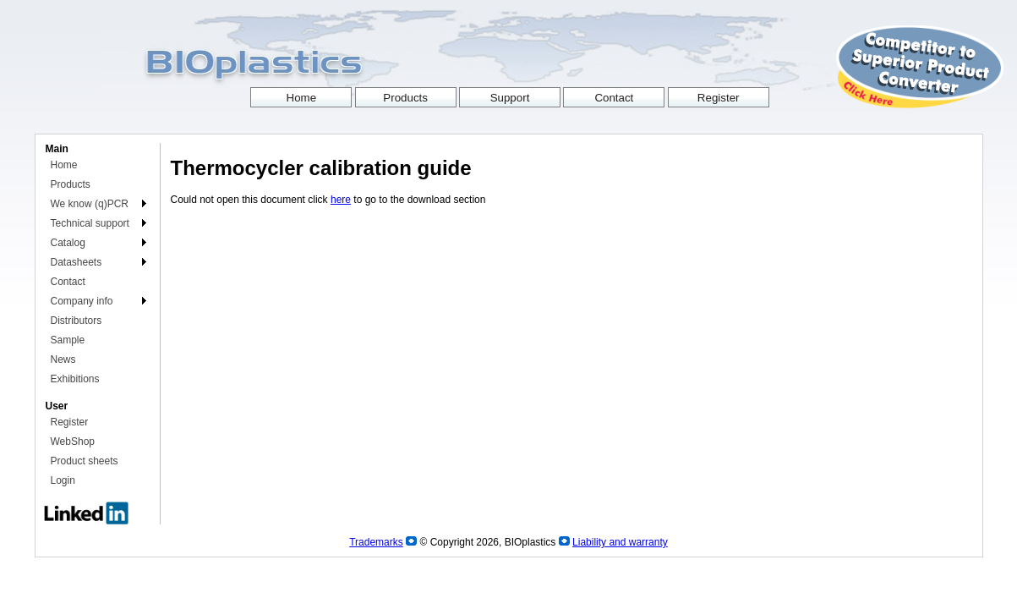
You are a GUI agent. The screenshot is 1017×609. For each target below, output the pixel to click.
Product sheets (84, 461)
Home (64, 165)
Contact (68, 282)
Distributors (76, 320)
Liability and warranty (620, 542)
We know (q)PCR (89, 204)
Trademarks (376, 542)
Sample (68, 340)
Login (63, 480)
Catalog (68, 243)
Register (70, 422)
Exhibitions (75, 379)
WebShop (73, 441)
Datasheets (76, 262)
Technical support (90, 223)
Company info (82, 301)
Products (70, 184)
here (341, 200)
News (63, 359)
